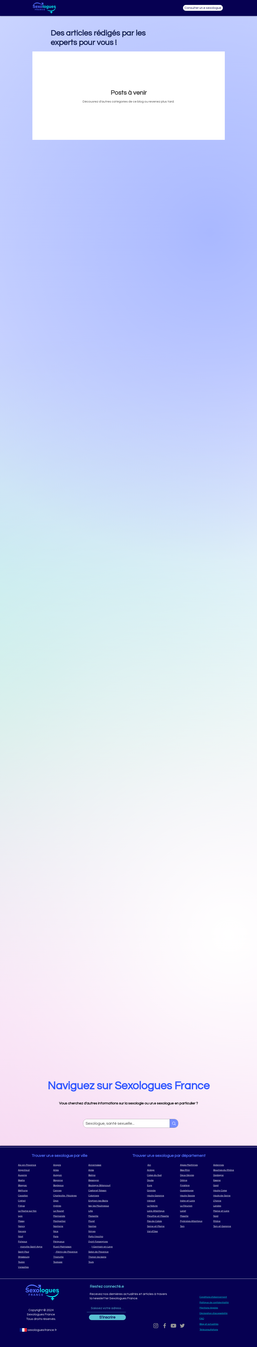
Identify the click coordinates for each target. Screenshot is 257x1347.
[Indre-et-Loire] (192, 1200)
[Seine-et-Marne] (159, 1226)
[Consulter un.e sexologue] (203, 8)
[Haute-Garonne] (159, 1195)
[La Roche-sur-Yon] (30, 1210)
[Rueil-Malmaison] (65, 1246)
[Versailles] (30, 1267)
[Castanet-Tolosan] (100, 1190)
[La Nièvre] (159, 1205)
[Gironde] (159, 1190)
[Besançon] (100, 1180)
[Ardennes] (226, 1164)
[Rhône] (226, 1221)
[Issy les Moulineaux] (100, 1205)
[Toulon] (30, 1262)
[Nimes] (100, 1231)
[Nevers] (30, 1231)
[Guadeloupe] (192, 1190)
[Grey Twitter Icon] (182, 1325)
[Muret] (100, 1221)
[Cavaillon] (30, 1195)
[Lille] (100, 1210)
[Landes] (226, 1205)
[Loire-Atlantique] (159, 1210)
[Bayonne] (65, 1180)
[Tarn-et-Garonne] (226, 1226)
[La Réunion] (192, 1205)
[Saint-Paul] (30, 1251)
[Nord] (226, 1216)
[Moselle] (192, 1216)
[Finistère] (192, 1185)
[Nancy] (30, 1226)
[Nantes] (100, 1226)
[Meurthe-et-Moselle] (159, 1216)
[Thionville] (65, 1256)
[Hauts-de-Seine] (226, 1195)
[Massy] (30, 1221)
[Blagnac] (30, 1185)
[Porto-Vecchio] (100, 1236)
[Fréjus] (30, 1205)
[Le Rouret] (65, 1210)
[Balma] (100, 1175)
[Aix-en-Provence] (30, 1164)
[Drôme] (192, 1180)
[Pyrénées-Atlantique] (192, 1221)
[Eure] (159, 1185)
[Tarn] (192, 1226)
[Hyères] (65, 1205)
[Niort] (30, 1236)
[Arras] (100, 1170)
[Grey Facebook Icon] (164, 1325)
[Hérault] (159, 1200)
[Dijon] (65, 1200)
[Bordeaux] (65, 1185)
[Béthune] (30, 1190)
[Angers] (65, 1164)
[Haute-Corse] (226, 1190)
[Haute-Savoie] (192, 1195)
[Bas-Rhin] (192, 1170)
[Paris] (65, 1236)
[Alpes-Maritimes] (192, 1164)
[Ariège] (159, 1170)
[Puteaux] (30, 1241)
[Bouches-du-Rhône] (226, 1170)
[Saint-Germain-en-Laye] (100, 1246)
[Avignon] (65, 1175)
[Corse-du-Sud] (159, 1175)
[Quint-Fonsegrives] (100, 1241)
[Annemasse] (100, 1164)
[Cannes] (65, 1190)
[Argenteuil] (30, 1170)
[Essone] (226, 1180)
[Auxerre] (30, 1175)
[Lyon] (30, 1216)
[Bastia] (30, 1180)
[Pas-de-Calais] (159, 1221)
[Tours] (100, 1262)
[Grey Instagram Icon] (156, 1325)
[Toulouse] (65, 1262)
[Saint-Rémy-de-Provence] (65, 1251)
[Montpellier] (65, 1221)
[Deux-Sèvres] (192, 1175)
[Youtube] (173, 1325)
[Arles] (65, 1170)
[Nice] (65, 1231)
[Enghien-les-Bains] (100, 1200)
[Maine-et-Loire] (226, 1210)
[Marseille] (100, 1216)
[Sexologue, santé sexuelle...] (123, 1123)
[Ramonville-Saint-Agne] (30, 1246)
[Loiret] (192, 1210)
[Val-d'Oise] (159, 1231)
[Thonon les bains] (100, 1256)
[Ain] (159, 1164)
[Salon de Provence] (100, 1251)
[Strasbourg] (30, 1256)
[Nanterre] (65, 1226)
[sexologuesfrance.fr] (42, 1330)
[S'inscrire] (107, 1317)
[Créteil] (30, 1200)
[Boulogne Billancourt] (100, 1185)
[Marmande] (65, 1216)
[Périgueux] (65, 1241)
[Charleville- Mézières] (65, 1195)
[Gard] (226, 1185)
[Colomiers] (100, 1195)
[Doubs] (159, 1180)
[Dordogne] (226, 1175)
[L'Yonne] (226, 1200)
